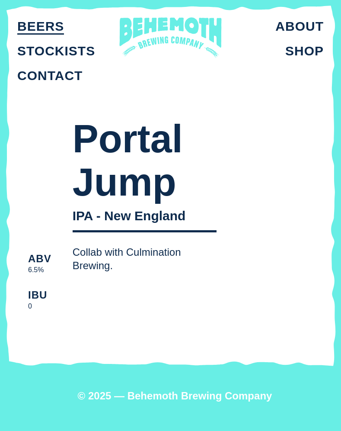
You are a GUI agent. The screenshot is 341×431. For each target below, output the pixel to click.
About (299, 26)
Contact (50, 75)
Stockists (56, 51)
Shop (304, 51)
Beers (40, 26)
